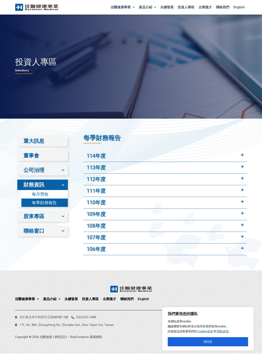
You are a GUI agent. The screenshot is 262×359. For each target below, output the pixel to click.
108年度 (96, 226)
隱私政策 (223, 331)
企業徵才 (205, 7)
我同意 (208, 341)
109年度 (96, 214)
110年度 (96, 203)
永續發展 (167, 7)
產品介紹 (147, 7)
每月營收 (40, 194)
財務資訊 (34, 185)
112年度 (96, 179)
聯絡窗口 (34, 231)
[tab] (165, 156)
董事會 (31, 156)
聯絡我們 (222, 7)
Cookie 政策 (205, 331)
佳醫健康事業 (123, 7)
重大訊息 (34, 141)
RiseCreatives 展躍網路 (86, 337)
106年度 (96, 249)
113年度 (96, 168)
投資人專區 (186, 7)
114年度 (96, 156)
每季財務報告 (44, 202)
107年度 (96, 238)
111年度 (96, 191)
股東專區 (34, 216)
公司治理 (34, 170)
